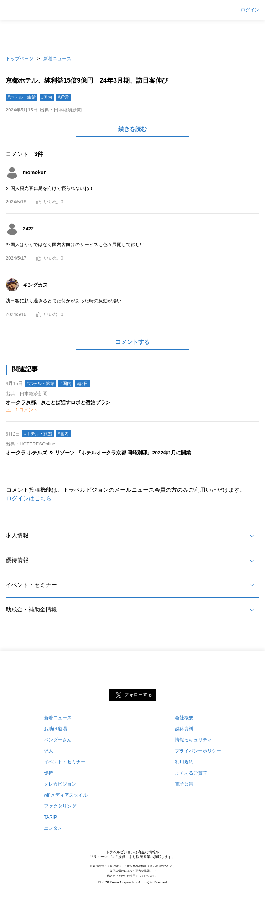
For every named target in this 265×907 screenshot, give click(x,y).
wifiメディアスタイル (66, 795)
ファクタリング (60, 806)
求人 (48, 751)
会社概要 (184, 717)
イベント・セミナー (31, 585)
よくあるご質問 (191, 773)
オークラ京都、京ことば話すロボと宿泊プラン (58, 402)
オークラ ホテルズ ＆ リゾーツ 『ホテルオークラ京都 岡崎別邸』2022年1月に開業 (98, 452)
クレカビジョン (60, 784)
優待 (48, 773)
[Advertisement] (132, 35)
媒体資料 (184, 728)
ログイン (250, 9)
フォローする (138, 695)
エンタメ (53, 828)
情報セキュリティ (193, 739)
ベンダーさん (58, 739)
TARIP (50, 817)
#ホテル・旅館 (21, 97)
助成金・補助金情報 (31, 609)
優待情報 (17, 560)
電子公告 (184, 784)
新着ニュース (57, 58)
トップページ (19, 58)
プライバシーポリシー (198, 751)
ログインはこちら (29, 498)
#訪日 (82, 383)
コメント (26, 409)
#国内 (46, 97)
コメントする (132, 342)
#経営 (63, 97)
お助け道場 (55, 728)
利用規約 (184, 762)
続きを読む (132, 129)
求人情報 (17, 535)
